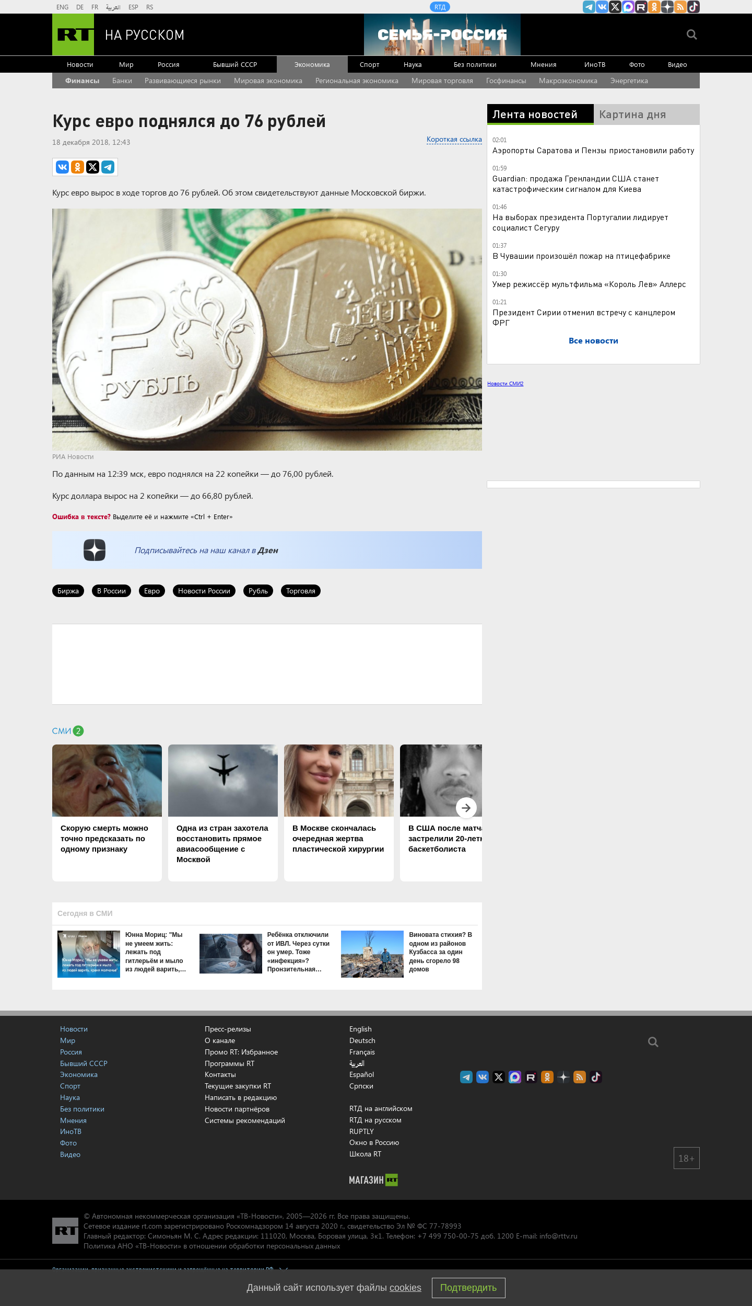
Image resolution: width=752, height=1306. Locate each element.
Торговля (300, 590)
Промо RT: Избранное (241, 1052)
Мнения (544, 64)
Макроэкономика (568, 80)
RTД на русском (375, 1120)
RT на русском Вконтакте (602, 7)
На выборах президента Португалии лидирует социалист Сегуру (580, 222)
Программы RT (229, 1063)
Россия (169, 64)
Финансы (82, 80)
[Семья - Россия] (442, 34)
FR (94, 7)
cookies (405, 1287)
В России (111, 590)
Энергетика (629, 80)
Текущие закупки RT (238, 1086)
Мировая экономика (268, 80)
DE (80, 7)
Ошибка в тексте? (81, 516)
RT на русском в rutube (641, 7)
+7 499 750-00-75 (448, 1236)
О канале (220, 1040)
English (360, 1029)
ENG (62, 7)
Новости (80, 64)
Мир (126, 64)
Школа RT (365, 1154)
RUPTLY (361, 1131)
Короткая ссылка (454, 139)
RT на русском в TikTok (693, 7)
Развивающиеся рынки (183, 80)
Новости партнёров (237, 1109)
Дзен (267, 549)
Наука (413, 64)
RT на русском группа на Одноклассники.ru (654, 7)
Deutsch (362, 1040)
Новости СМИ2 (505, 383)
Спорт (369, 64)
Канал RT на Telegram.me (589, 7)
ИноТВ (594, 64)
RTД (439, 7)
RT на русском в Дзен (667, 7)
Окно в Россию (374, 1142)
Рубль (258, 590)
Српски (361, 1086)
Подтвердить (468, 1287)
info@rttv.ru (558, 1236)
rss (680, 7)
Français (362, 1052)
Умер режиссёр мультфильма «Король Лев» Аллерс (589, 283)
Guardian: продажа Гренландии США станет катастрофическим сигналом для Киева (575, 183)
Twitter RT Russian (615, 7)
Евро (152, 590)
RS (149, 7)
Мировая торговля (442, 80)
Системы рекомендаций (245, 1120)
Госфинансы (506, 80)
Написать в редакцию (241, 1097)
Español (361, 1074)
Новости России (204, 590)
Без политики (475, 64)
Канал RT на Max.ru (628, 7)
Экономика (312, 64)
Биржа (68, 590)
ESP (133, 7)
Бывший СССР (235, 64)
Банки (122, 80)
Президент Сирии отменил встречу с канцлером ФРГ (583, 317)
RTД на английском (381, 1108)
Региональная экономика (356, 80)
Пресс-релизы (228, 1029)
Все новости (593, 340)
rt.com (152, 1226)
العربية (113, 7)
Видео (677, 64)
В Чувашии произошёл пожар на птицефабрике (581, 255)
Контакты (220, 1074)
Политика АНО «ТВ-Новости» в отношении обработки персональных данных (212, 1246)
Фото (637, 64)
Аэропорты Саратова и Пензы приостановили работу (593, 149)
